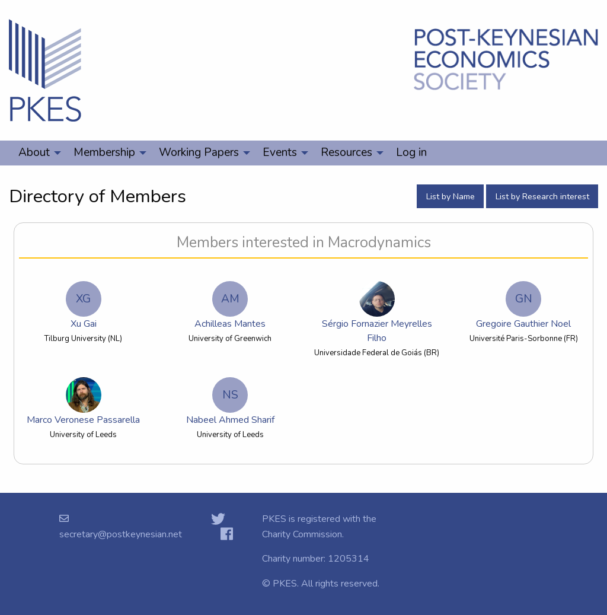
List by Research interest (542, 196)
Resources (346, 152)
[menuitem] (36, 153)
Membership (104, 152)
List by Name (450, 196)
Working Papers (199, 152)
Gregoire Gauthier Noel (523, 305)
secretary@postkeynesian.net (120, 534)
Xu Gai (83, 305)
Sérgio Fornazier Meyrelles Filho (377, 313)
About (34, 152)
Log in (411, 152)
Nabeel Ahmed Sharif (230, 401)
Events (280, 152)
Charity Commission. (303, 534)
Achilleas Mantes (230, 305)
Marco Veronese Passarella (83, 401)
